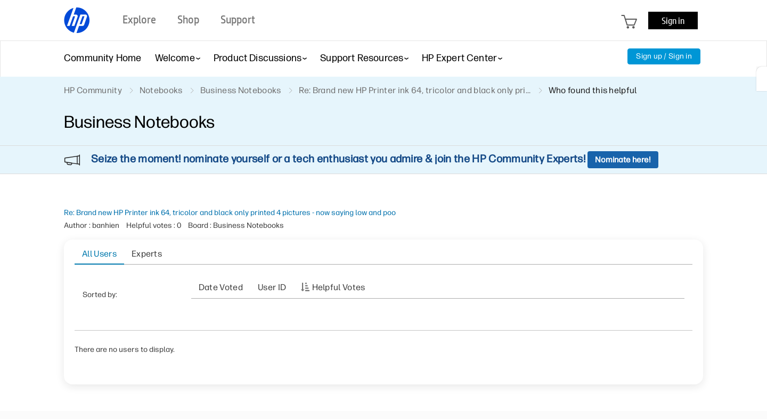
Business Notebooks (240, 90)
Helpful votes (338, 287)
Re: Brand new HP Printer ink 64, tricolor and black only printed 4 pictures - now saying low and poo (230, 212)
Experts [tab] (147, 254)
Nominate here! (623, 160)
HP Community (93, 90)
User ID (272, 287)
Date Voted (221, 287)
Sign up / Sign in (664, 56)
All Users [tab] (99, 254)
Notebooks (161, 90)
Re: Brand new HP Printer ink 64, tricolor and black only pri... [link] (415, 90)
